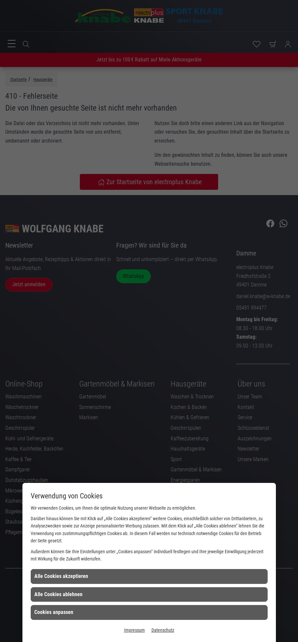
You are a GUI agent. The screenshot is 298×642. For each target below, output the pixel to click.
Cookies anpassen (53, 612)
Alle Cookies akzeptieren (61, 576)
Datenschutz (162, 630)
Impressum (134, 630)
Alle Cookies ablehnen (58, 594)
